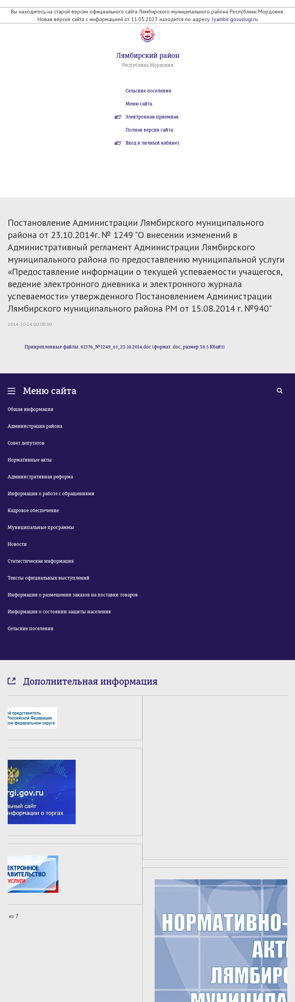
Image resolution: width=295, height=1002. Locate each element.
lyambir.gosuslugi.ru (235, 19)
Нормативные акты (30, 460)
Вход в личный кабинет (152, 143)
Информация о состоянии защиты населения (59, 611)
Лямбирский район (147, 55)
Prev (12, 964)
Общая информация (30, 409)
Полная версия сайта (149, 130)
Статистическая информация (41, 561)
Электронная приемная (152, 117)
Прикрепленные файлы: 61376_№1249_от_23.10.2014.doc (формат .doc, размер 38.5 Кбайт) (125, 347)
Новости (17, 544)
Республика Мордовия (147, 65)
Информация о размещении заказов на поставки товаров (73, 595)
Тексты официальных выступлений (48, 578)
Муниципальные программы (41, 527)
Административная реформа (40, 477)
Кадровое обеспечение (33, 510)
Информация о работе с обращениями (51, 493)
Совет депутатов (26, 443)
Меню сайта (139, 104)
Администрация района (35, 426)
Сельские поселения (148, 91)
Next (282, 964)
